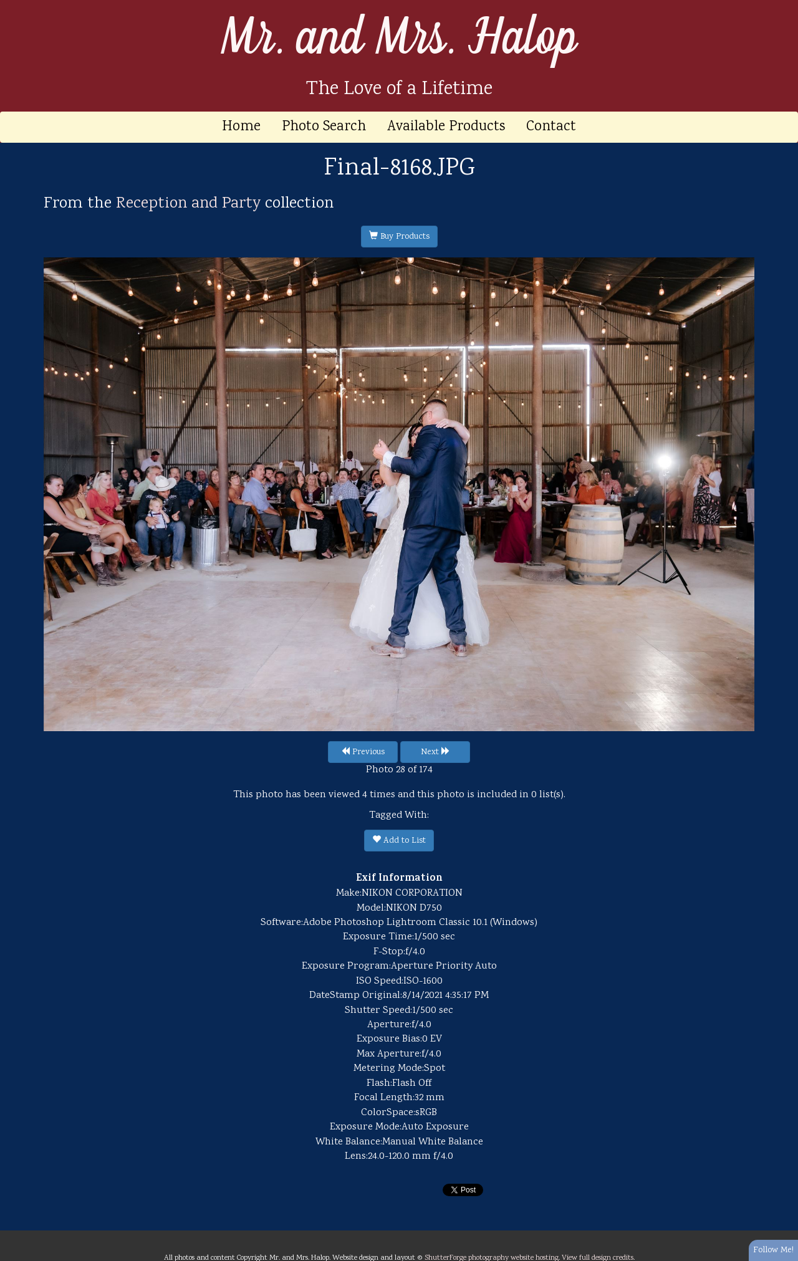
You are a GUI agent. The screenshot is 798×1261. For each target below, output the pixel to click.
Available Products (446, 127)
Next (435, 752)
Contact (551, 127)
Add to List (399, 841)
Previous (363, 752)
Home (241, 127)
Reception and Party (188, 204)
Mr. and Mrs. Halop (399, 38)
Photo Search (324, 127)
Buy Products (399, 237)
